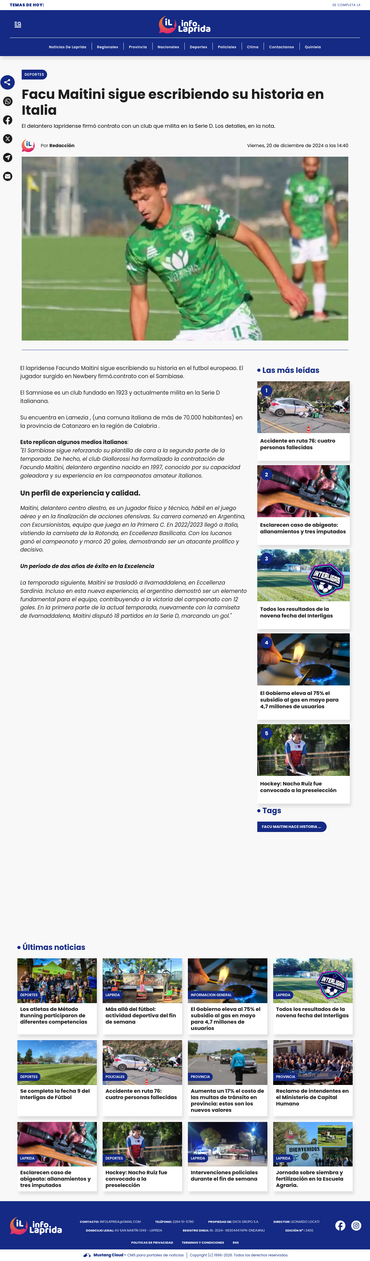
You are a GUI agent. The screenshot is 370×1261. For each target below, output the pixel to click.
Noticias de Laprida (67, 47)
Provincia (138, 47)
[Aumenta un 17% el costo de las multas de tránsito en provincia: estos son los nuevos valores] (227, 1062)
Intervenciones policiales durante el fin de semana (224, 1175)
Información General (211, 995)
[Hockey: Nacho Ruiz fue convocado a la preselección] (303, 750)
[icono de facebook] (340, 1225)
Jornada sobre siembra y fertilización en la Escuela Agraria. (309, 1179)
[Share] (7, 82)
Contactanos (281, 47)
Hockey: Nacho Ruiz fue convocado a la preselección (298, 787)
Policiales (227, 47)
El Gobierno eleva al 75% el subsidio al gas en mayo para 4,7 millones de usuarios (299, 699)
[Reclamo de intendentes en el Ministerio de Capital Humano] (313, 1062)
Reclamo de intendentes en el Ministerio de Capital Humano (312, 1097)
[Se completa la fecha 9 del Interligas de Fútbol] (57, 1062)
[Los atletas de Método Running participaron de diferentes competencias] (57, 980)
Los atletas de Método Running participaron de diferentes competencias (53, 1015)
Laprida (113, 995)
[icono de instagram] (356, 1225)
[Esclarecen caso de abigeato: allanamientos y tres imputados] (303, 491)
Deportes (198, 47)
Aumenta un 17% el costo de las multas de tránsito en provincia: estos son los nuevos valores (227, 1100)
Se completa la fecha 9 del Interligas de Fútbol (55, 1094)
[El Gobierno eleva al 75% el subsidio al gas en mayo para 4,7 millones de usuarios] (303, 659)
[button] (7, 101)
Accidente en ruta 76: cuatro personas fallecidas (297, 444)
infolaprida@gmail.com (110, 1221)
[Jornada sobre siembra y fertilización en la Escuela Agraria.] (313, 1144)
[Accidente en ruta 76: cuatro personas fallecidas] (303, 407)
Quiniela (313, 47)
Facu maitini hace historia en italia (299, 826)
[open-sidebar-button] (17, 24)
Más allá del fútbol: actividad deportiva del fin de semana (141, 1015)
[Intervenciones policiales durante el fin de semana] (227, 1144)
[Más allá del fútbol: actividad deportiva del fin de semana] (142, 980)
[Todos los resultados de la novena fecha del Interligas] (303, 575)
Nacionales (169, 47)
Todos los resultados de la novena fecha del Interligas (296, 612)
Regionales (108, 47)
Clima (253, 47)
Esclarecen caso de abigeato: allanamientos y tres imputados (303, 528)
